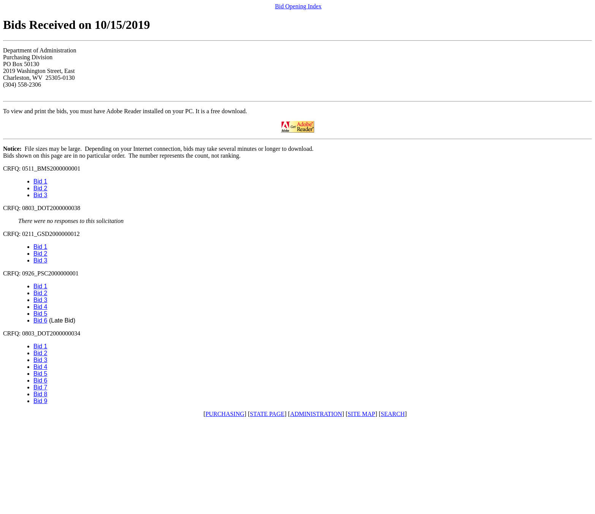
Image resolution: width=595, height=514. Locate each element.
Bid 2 (40, 188)
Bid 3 (40, 195)
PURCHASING (225, 414)
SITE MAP (361, 414)
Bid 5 (40, 313)
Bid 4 (40, 307)
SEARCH (393, 414)
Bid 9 (40, 401)
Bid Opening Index (298, 6)
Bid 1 (40, 181)
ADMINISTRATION (316, 414)
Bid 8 (40, 394)
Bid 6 (40, 320)
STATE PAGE (267, 414)
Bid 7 (40, 387)
